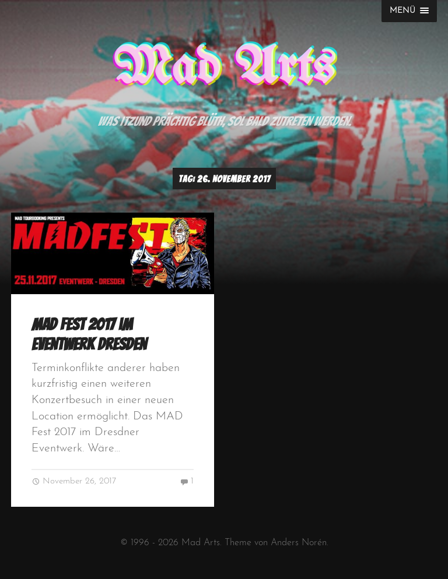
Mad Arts (224, 68)
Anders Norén (299, 543)
